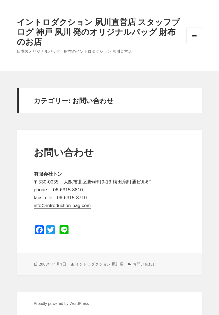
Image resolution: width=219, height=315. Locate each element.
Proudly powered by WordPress (61, 303)
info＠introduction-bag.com (62, 205)
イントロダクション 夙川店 (99, 264)
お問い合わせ (64, 152)
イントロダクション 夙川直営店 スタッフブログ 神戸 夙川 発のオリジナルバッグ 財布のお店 (98, 31)
